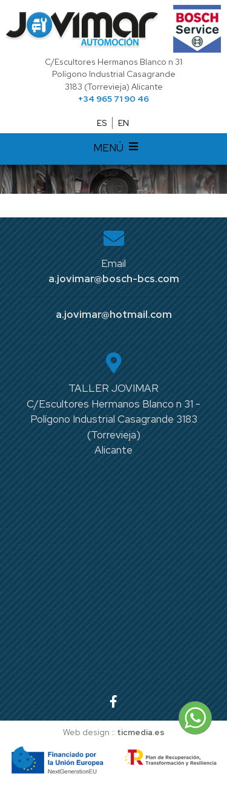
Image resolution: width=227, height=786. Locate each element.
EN (123, 122)
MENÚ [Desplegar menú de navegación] (117, 149)
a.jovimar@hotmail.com (114, 314)
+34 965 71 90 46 (113, 98)
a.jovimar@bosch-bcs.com (113, 278)
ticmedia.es (141, 732)
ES (102, 122)
